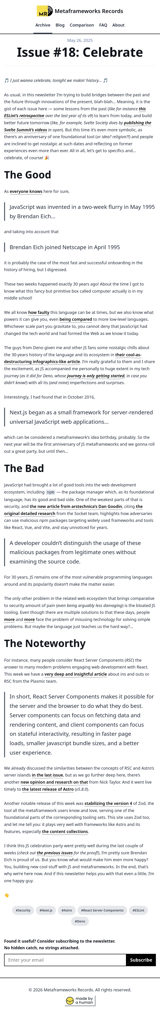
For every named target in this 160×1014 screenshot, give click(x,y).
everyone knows (26, 191)
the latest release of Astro (48, 788)
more (9, 619)
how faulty (38, 312)
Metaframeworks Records (80, 10)
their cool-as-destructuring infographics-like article (72, 358)
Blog (60, 25)
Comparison (82, 25)
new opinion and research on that (54, 781)
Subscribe (141, 959)
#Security (23, 910)
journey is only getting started (95, 375)
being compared (75, 319)
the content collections (65, 831)
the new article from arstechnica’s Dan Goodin (76, 506)
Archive (43, 25)
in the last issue (47, 774)
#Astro (66, 910)
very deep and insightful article (76, 673)
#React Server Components (102, 910)
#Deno (80, 921)
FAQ (103, 25)
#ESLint (138, 910)
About (118, 25)
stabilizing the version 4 (108, 803)
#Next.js (46, 910)
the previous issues (55, 852)
